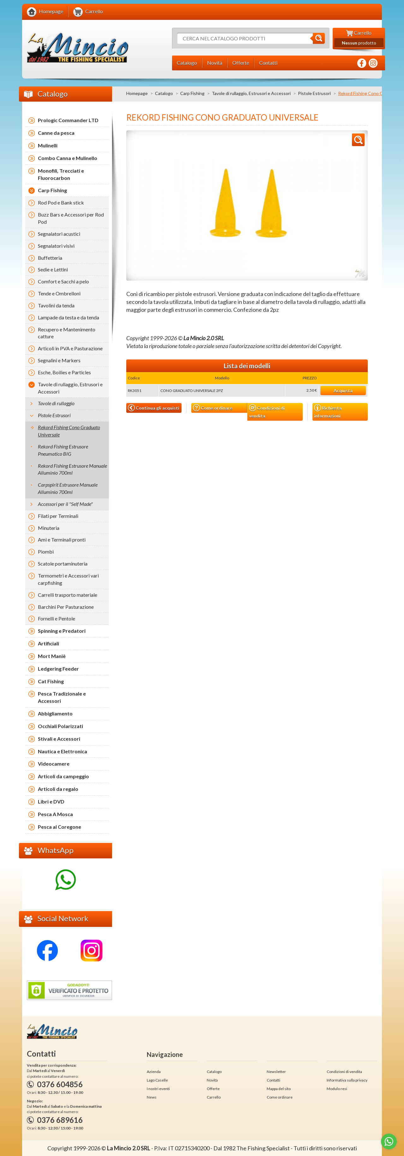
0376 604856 (60, 1084)
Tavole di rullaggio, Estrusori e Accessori (251, 93)
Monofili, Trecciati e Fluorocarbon (61, 174)
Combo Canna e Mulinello (67, 158)
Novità (212, 1080)
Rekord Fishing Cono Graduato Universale (69, 430)
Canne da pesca (56, 133)
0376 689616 (60, 1119)
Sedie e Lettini (53, 269)
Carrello (214, 1097)
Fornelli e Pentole (56, 618)
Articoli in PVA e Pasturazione (70, 348)
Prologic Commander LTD (68, 120)
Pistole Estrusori (314, 93)
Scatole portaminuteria (62, 563)
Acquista (343, 390)
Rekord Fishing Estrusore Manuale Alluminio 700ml (72, 469)
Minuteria (48, 528)
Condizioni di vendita (267, 411)
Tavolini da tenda (56, 305)
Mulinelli (47, 145)
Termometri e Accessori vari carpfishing (68, 579)
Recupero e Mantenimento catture (66, 333)
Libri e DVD (51, 801)
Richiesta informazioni (328, 411)
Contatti (273, 1080)
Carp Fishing (192, 93)
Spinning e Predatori (62, 631)
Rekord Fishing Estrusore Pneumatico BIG (63, 450)
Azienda (154, 1071)
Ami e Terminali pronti (62, 539)
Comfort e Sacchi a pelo (63, 281)
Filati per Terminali (58, 516)
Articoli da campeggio (63, 776)
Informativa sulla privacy (347, 1080)
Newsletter (276, 1071)
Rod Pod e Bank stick (61, 202)
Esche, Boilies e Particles (64, 372)
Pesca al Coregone (59, 827)
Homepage (137, 93)
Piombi (46, 551)
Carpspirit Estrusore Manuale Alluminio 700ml (68, 488)
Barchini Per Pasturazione (66, 607)
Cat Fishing (51, 681)
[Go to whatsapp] (389, 1141)
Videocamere (53, 764)
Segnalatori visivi (56, 246)
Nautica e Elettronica (62, 751)
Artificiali (48, 643)
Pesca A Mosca (55, 814)
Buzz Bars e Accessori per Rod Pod (71, 218)
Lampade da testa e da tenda (68, 317)
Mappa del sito (279, 1088)
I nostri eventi (158, 1088)
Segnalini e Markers (59, 360)
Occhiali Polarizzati (60, 726)
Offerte (213, 1088)
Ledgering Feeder (58, 669)
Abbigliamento (55, 713)
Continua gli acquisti (153, 407)
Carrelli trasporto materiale (67, 595)
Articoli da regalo (58, 789)
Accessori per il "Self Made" (65, 504)
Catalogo (164, 93)
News (152, 1097)
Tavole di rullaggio (56, 403)
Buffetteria (50, 258)
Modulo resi (337, 1088)
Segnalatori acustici (59, 234)
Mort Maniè (52, 656)
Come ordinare (212, 408)
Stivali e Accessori (59, 739)
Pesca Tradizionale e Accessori (62, 697)
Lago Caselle (157, 1080)
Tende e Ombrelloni (59, 293)
